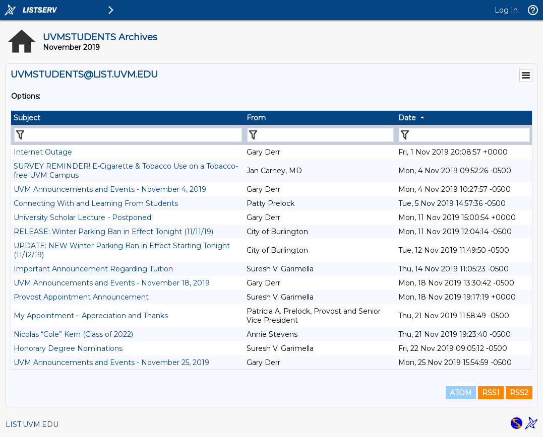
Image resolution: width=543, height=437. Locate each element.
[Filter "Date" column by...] (464, 135)
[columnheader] (127, 118)
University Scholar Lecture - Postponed (82, 217)
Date (407, 117)
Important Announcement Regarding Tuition (93, 268)
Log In (506, 10)
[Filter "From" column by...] (320, 135)
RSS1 (491, 392)
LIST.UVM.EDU (32, 424)
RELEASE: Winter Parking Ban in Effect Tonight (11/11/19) (113, 231)
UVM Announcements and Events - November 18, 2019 (112, 282)
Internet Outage (43, 152)
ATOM (461, 392)
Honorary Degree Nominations (68, 348)
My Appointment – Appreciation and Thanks (91, 315)
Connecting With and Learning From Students (96, 203)
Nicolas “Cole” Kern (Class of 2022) (73, 334)
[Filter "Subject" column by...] (128, 135)
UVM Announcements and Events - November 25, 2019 (111, 362)
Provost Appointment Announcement (81, 297)
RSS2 (519, 392)
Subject (27, 117)
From (256, 117)
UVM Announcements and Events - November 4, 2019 (110, 189)
